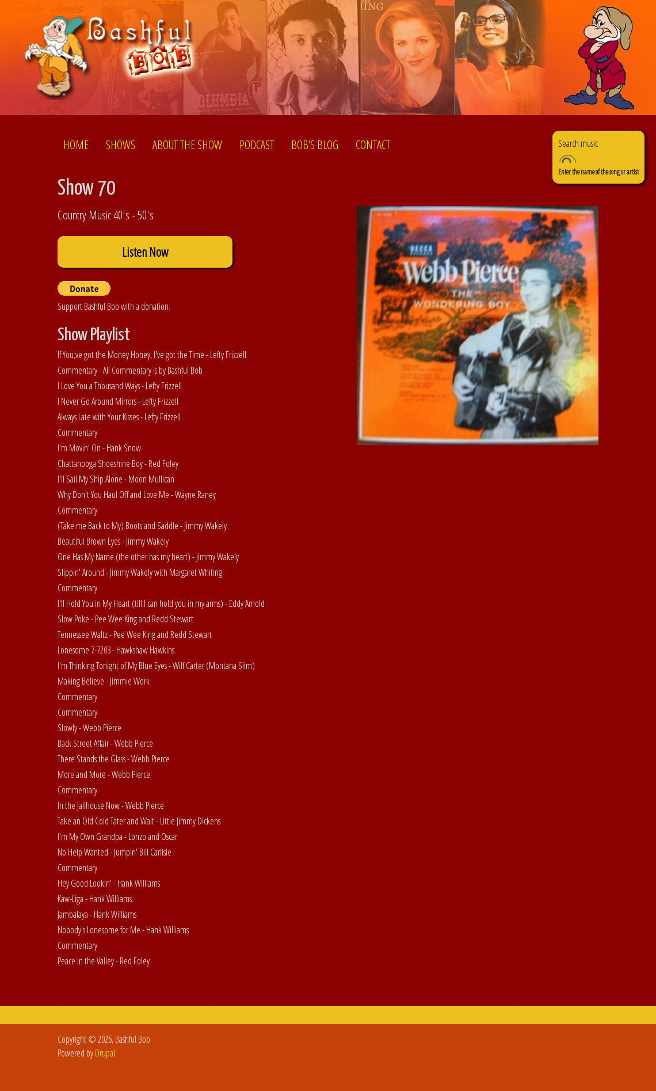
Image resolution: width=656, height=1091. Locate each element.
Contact (373, 145)
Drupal (105, 1053)
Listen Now (145, 252)
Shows (120, 145)
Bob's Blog (314, 145)
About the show (187, 145)
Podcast (256, 145)
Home (76, 145)
